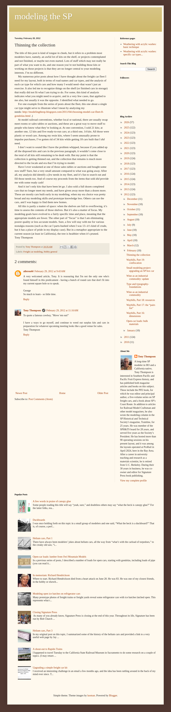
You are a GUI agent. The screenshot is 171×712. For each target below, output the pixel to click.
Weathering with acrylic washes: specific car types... (139, 53)
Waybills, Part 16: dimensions (135, 314)
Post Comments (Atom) (41, 399)
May (129, 235)
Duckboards (39, 520)
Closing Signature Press (45, 612)
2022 (127, 143)
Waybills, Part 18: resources (140, 300)
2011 (127, 337)
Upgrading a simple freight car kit (50, 667)
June (129, 230)
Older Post (103, 393)
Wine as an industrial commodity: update (137, 277)
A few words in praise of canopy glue (52, 501)
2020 (127, 153)
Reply (26, 299)
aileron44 (28, 271)
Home (62, 393)
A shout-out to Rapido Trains (47, 649)
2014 (127, 184)
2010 (127, 342)
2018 (127, 163)
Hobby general (50, 251)
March (130, 245)
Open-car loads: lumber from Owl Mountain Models (59, 556)
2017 (127, 168)
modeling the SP (43, 16)
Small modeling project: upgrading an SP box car (140, 269)
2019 (127, 158)
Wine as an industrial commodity (137, 294)
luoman (91, 695)
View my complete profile (133, 480)
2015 (127, 179)
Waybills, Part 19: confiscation (135, 261)
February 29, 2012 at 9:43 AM (50, 271)
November (132, 204)
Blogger (113, 695)
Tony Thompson (32, 310)
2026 (127, 122)
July (129, 224)
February (132, 250)
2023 (127, 137)
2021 (127, 148)
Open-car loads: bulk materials (137, 322)
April (130, 240)
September (132, 214)
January (131, 330)
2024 (127, 132)
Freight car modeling (33, 251)
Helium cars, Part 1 (42, 538)
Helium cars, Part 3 (42, 630)
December (132, 199)
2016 (127, 173)
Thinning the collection (138, 255)
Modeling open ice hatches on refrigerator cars (56, 593)
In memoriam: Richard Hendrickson (51, 575)
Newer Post (21, 393)
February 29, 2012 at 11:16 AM (62, 310)
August (131, 219)
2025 (127, 127)
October (131, 209)
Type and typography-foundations (137, 286)
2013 (127, 189)
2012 (127, 194)
